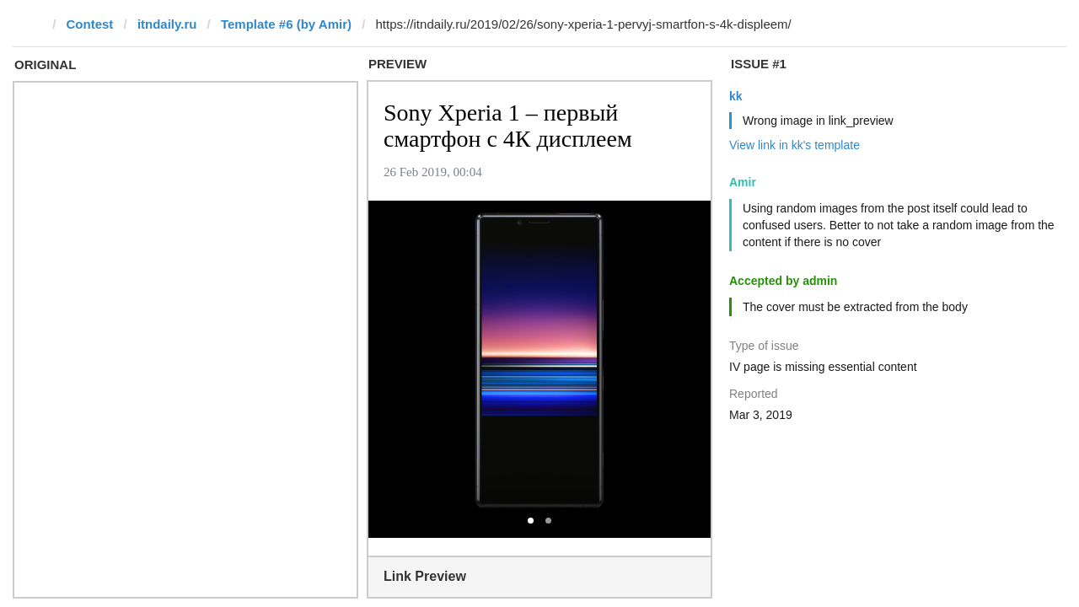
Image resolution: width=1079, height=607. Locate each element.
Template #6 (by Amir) (286, 24)
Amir (742, 182)
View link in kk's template (794, 145)
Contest (90, 24)
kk (736, 96)
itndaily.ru (167, 24)
